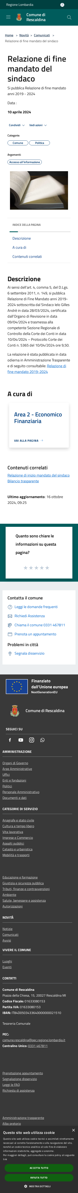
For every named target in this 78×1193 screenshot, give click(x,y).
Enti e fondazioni (14, 780)
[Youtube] (21, 740)
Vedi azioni (38, 125)
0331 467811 (38, 1045)
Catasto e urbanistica (17, 849)
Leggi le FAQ (11, 1084)
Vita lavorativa (12, 831)
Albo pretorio (11, 1123)
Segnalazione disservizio (19, 1078)
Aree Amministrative (17, 768)
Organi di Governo (15, 762)
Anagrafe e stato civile (18, 820)
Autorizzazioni (12, 906)
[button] (39, 1186)
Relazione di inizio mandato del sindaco (38, 475)
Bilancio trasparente (23, 481)
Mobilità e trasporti (16, 854)
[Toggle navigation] (8, 16)
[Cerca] (69, 17)
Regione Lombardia (19, 4)
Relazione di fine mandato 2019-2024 (36, 368)
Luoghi (7, 961)
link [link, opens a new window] (5, 1159)
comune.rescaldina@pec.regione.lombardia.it (33, 1040)
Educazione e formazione (20, 877)
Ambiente (9, 894)
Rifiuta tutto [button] (38, 1178)
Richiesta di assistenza (18, 1090)
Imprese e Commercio (17, 837)
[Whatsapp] (42, 740)
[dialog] (39, 1159)
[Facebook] (10, 740)
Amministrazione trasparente (23, 1117)
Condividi (17, 125)
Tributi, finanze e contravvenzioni (26, 888)
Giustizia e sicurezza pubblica (23, 883)
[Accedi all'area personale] (62, 4)
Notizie (7, 928)
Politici (7, 786)
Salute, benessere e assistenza (24, 900)
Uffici (6, 774)
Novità (24, 35)
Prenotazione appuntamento (22, 1073)
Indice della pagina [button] (26, 224)
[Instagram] (31, 740)
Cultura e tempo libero (18, 826)
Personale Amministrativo (20, 791)
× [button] (73, 1130)
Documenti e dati (14, 797)
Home (9, 35)
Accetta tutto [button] (39, 1168)
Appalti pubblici (13, 843)
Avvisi (6, 940)
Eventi (7, 967)
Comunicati (42, 35)
